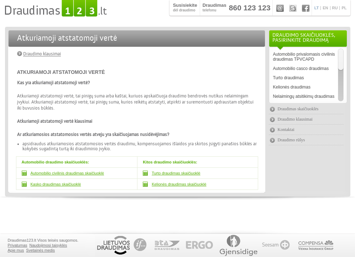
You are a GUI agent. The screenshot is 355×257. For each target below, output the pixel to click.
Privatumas (17, 245)
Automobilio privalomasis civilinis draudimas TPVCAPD (304, 57)
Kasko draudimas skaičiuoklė (56, 184)
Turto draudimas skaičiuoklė (176, 173)
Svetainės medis (40, 250)
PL (343, 8)
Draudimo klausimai (42, 53)
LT (316, 8)
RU (335, 8)
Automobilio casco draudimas (301, 68)
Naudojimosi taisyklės (48, 245)
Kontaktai (286, 129)
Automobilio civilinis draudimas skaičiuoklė (67, 173)
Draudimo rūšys (291, 139)
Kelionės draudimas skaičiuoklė (179, 184)
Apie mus (16, 250)
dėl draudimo (185, 7)
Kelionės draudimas (291, 87)
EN (325, 8)
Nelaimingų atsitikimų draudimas (304, 96)
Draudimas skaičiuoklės (298, 108)
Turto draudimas (288, 77)
